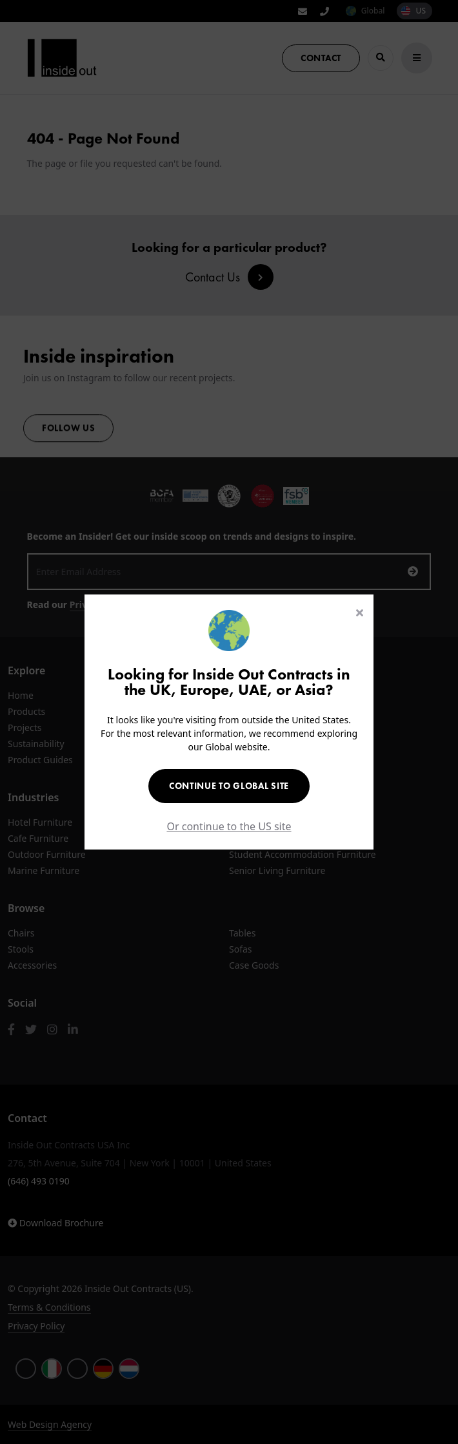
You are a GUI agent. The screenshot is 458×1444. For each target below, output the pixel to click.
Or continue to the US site (228, 826)
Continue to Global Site (229, 786)
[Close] (359, 612)
